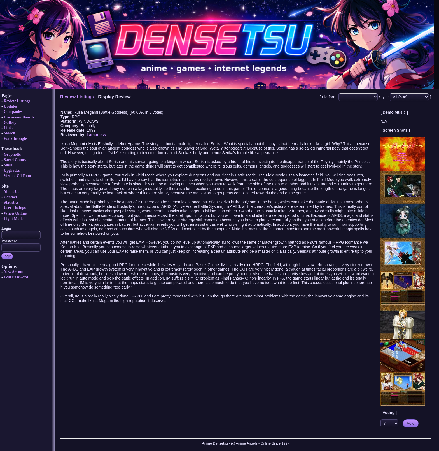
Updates (10, 106)
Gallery (10, 122)
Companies (13, 112)
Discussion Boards (19, 117)
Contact (10, 197)
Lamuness (96, 134)
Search (9, 133)
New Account (15, 272)
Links (8, 128)
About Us (11, 192)
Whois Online (15, 213)
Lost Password (16, 277)
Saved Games (15, 160)
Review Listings (17, 101)
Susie (8, 165)
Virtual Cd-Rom (17, 176)
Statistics (11, 202)
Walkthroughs (15, 138)
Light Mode (13, 219)
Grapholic (12, 154)
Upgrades (12, 170)
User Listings (15, 208)
